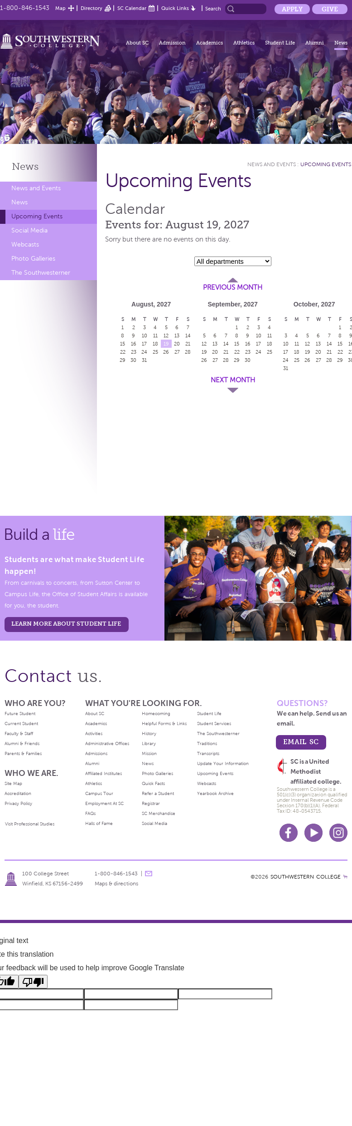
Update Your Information (223, 763)
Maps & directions (116, 883)
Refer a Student (158, 793)
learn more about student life (66, 623)
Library (149, 743)
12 (166, 335)
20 (177, 343)
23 (133, 352)
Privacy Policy (18, 803)
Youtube (313, 833)
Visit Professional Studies (29, 823)
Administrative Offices (107, 743)
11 (155, 335)
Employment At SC (104, 803)
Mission (149, 753)
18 (155, 343)
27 (177, 352)
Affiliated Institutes (103, 773)
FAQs (90, 813)
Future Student (20, 713)
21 (187, 343)
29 (122, 360)
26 (166, 352)
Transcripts (208, 753)
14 (188, 335)
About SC (137, 42)
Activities (93, 733)
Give (330, 9)
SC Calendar (131, 8)
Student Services (214, 723)
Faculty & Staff (19, 733)
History (149, 733)
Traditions (207, 743)
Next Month (233, 380)
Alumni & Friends (22, 743)
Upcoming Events (37, 216)
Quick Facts (153, 783)
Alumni (314, 42)
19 (166, 343)
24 (144, 352)
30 (133, 360)
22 (122, 352)
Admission (172, 42)
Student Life (280, 42)
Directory (91, 8)
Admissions (96, 753)
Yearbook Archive (215, 793)
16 (133, 343)
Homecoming (156, 713)
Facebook (289, 833)
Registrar (151, 803)
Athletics (244, 42)
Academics (209, 42)
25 (155, 352)
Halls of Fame (99, 823)
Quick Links (175, 8)
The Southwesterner (40, 272)
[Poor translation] (33, 981)
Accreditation (18, 793)
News (340, 42)
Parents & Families (23, 753)
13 (176, 335)
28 (188, 352)
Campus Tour (99, 793)
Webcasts (25, 244)
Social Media (29, 230)
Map (60, 8)
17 (144, 343)
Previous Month (232, 287)
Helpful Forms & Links (164, 723)
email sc (300, 742)
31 (144, 360)
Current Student (21, 723)
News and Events (36, 188)
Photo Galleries (33, 258)
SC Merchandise (158, 813)
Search (213, 8)
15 (122, 343)
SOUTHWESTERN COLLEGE (305, 877)
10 (144, 335)
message (148, 873)
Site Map (13, 783)
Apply (292, 9)
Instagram (338, 833)
